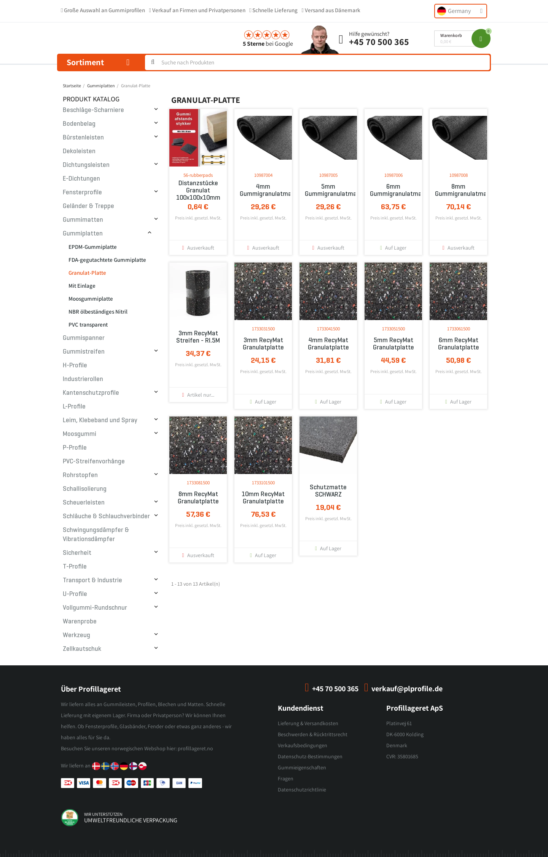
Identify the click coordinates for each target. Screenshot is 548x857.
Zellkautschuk (82, 649)
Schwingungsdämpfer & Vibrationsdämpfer (96, 534)
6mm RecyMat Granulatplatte (458, 343)
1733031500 (263, 328)
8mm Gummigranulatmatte (458, 190)
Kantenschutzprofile (91, 393)
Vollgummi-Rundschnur (95, 608)
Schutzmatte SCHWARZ (328, 491)
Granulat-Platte (87, 272)
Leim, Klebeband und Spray (100, 420)
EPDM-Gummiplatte (92, 246)
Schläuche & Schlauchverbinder (106, 516)
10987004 (263, 175)
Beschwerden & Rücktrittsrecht (312, 734)
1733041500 (328, 328)
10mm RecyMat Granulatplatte (263, 497)
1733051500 (393, 328)
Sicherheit (77, 553)
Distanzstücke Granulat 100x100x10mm (198, 190)
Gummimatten (83, 220)
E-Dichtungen (81, 179)
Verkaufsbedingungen (302, 745)
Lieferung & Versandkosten (308, 723)
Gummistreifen (84, 352)
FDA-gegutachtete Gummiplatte (107, 259)
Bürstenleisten (83, 137)
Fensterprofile (82, 192)
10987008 (458, 175)
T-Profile (75, 566)
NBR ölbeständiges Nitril (97, 311)
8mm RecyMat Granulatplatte (198, 497)
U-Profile (75, 594)
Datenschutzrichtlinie (302, 789)
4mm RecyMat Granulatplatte (328, 343)
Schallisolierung (85, 489)
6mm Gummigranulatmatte (393, 190)
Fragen (285, 778)
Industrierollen (83, 379)
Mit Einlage (82, 285)
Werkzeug (76, 635)
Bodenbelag (79, 124)
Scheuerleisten (84, 502)
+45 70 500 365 (379, 41)
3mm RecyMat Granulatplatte (263, 343)
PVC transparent (88, 324)
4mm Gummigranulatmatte (263, 190)
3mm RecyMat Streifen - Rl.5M (198, 337)
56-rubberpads (198, 175)
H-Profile (75, 365)
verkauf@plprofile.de (407, 689)
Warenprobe (80, 621)
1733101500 (263, 482)
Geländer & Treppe (88, 206)
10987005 (328, 175)
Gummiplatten (83, 233)
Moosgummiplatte (90, 298)
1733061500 (458, 328)
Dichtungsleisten (86, 165)
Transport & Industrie (92, 580)
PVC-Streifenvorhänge (94, 461)
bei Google (268, 44)
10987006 (393, 175)
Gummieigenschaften (302, 767)
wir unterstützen (103, 814)
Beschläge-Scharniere (93, 110)
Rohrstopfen (80, 475)
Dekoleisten (79, 151)
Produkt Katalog (91, 99)
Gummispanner (84, 338)
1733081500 (198, 482)
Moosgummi (79, 434)
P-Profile (75, 448)
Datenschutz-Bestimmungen (310, 756)
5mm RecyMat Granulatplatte (393, 343)
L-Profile (74, 406)
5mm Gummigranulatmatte (328, 190)
